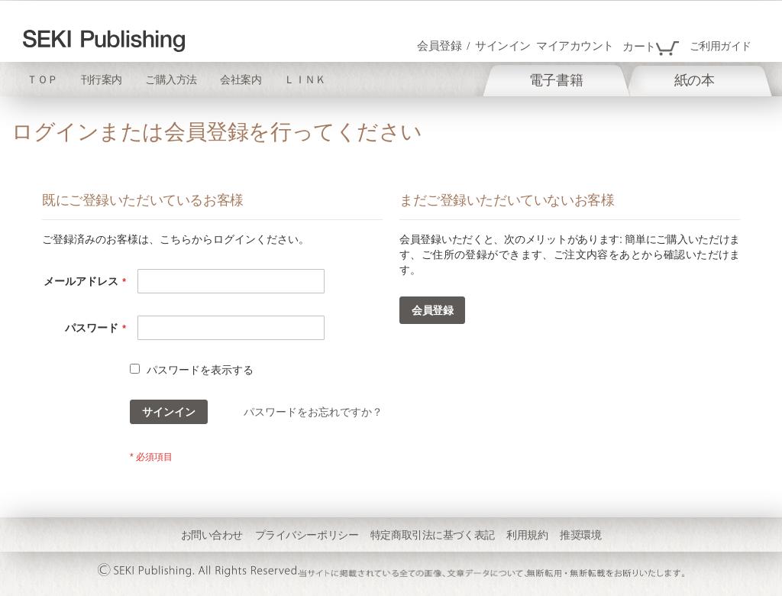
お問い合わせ (212, 535)
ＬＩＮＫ (304, 80)
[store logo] (104, 41)
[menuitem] (556, 80)
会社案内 (240, 80)
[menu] (609, 79)
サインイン (503, 46)
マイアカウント (575, 46)
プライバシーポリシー (307, 535)
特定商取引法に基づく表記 (432, 535)
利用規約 (527, 535)
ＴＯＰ (42, 80)
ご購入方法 (171, 80)
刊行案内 (101, 80)
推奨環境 (580, 535)
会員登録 (439, 46)
